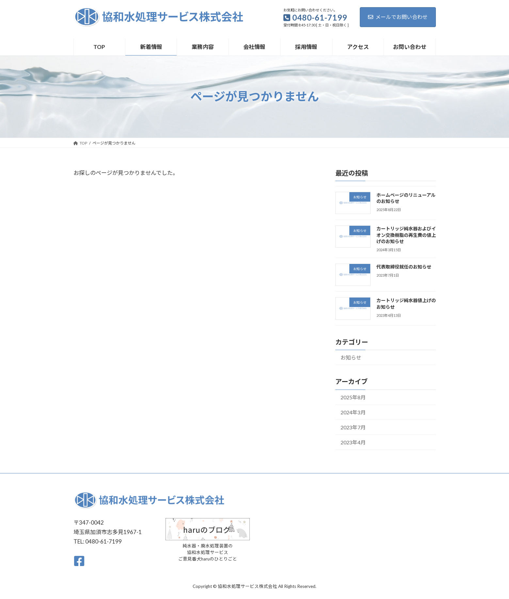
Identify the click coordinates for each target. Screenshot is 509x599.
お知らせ (350, 357)
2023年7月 (352, 427)
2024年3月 (352, 412)
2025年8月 (352, 397)
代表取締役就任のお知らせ (403, 266)
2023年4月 (352, 442)
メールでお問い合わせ (398, 17)
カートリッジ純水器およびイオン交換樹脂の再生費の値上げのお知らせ (406, 235)
